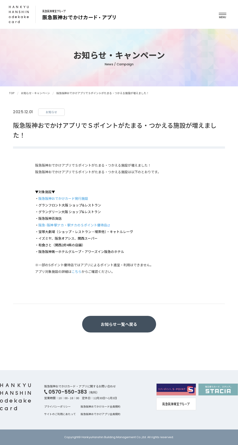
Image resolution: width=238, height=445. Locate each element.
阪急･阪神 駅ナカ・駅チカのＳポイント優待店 (72, 225)
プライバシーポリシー (57, 406)
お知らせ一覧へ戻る (119, 324)
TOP (12, 93)
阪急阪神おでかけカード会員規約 (100, 406)
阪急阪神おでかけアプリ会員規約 (100, 414)
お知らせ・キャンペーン (35, 93)
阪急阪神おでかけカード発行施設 (63, 198)
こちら (76, 271)
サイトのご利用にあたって (60, 414)
